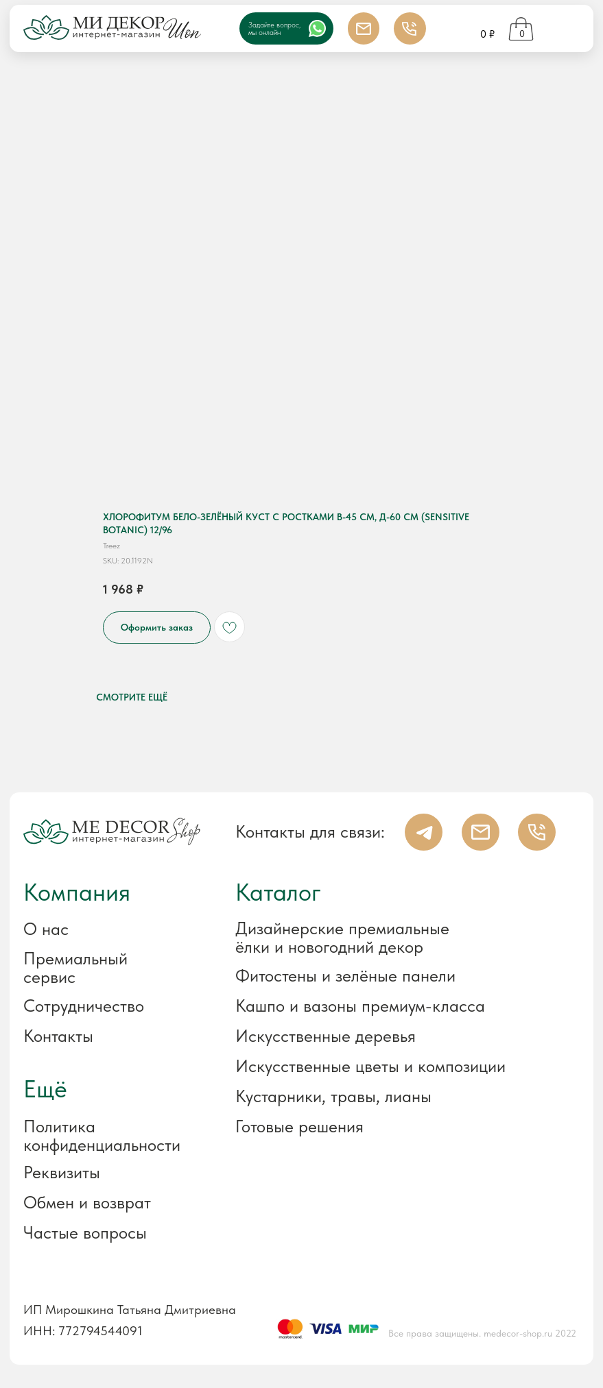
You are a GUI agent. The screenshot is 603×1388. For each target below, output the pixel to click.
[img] (566, 30)
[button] (108, 1172)
